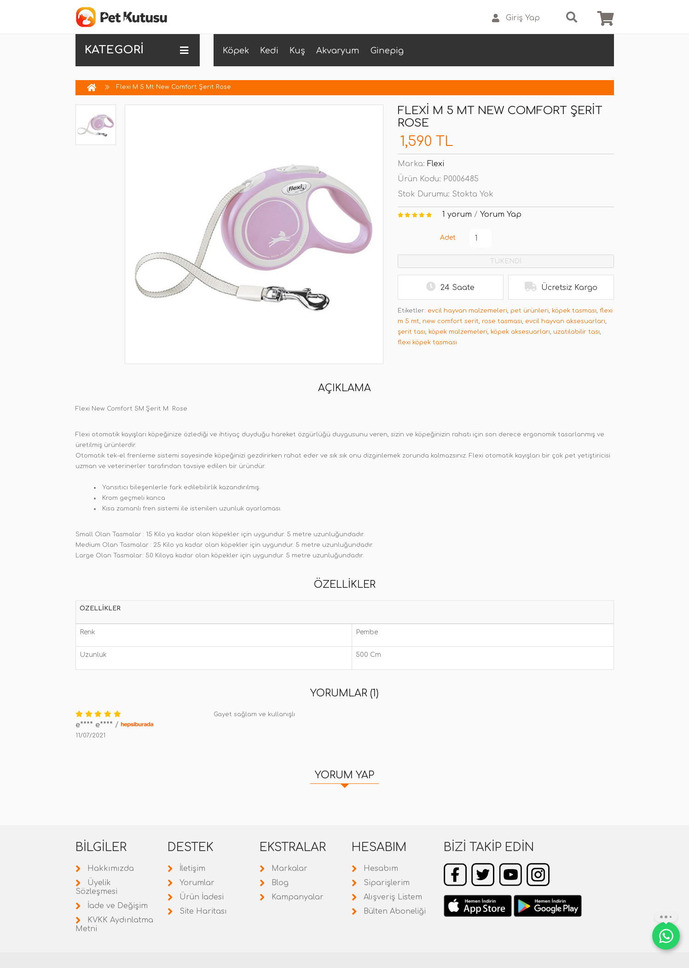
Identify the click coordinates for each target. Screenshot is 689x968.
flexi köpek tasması (427, 342)
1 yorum (457, 214)
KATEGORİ (136, 50)
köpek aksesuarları (520, 332)
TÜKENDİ (505, 261)
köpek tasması (574, 310)
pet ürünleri (529, 310)
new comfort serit (451, 321)
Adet (448, 237)
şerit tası (411, 332)
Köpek (236, 50)
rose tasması (502, 321)
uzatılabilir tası (576, 332)
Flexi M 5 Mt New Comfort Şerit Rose (173, 87)
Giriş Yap (516, 18)
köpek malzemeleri (457, 332)
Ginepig (387, 50)
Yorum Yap (500, 214)
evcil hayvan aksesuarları (565, 321)
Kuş (297, 50)
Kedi (269, 50)
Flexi (435, 164)
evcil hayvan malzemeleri (467, 310)
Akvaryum (337, 50)
